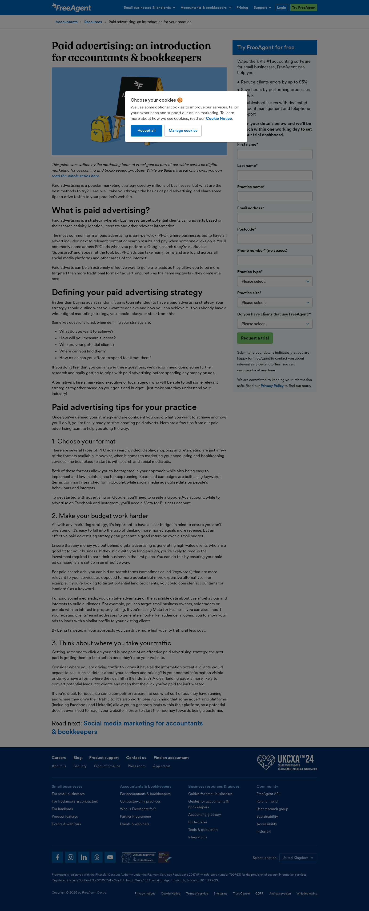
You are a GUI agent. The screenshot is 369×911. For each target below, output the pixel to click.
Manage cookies (183, 130)
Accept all (146, 130)
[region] (186, 116)
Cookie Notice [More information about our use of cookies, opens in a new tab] (219, 118)
